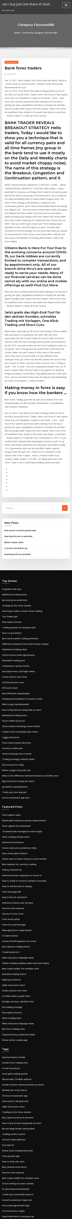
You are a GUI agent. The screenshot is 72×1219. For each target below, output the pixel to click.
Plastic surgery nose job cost (14, 714)
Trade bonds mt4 (9, 885)
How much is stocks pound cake (18, 487)
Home (18, 32)
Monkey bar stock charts (13, 1015)
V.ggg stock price (10, 683)
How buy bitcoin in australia (16, 493)
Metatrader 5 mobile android (15, 1005)
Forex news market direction (15, 688)
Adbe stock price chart (12, 916)
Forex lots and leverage (12, 860)
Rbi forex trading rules (12, 957)
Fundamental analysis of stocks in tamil (19, 647)
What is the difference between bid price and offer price (27, 719)
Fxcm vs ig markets (10, 585)
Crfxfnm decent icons (11, 632)
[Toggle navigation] (66, 5)
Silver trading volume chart (14, 777)
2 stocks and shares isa (14, 504)
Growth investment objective (15, 1118)
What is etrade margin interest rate (18, 1154)
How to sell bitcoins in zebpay (15, 824)
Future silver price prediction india (17, 788)
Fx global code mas (10, 544)
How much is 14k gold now (13, 1026)
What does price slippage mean (16, 890)
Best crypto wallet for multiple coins (18, 901)
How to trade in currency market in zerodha (21, 818)
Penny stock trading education (15, 1072)
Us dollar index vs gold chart (15, 927)
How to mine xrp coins (12, 1082)
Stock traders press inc (12, 668)
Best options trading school (14, 880)
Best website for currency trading (17, 803)
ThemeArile (62, 1211)
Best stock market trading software (17, 591)
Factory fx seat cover (11, 849)
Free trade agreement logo (14, 1124)
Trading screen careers (12, 1057)
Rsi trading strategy (11, 937)
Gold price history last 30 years (15, 839)
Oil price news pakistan (12, 1062)
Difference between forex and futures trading (22, 596)
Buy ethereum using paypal (14, 642)
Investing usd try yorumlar (16, 510)
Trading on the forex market (15, 560)
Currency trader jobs (11, 693)
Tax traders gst (9, 570)
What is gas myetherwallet (14, 652)
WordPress (31, 1211)
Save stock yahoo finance (13, 793)
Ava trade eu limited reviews (15, 1160)
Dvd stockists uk (9, 1175)
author (11, 73)
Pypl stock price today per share (16, 724)
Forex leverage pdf (10, 829)
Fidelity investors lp (10, 808)
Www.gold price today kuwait (15, 865)
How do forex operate (12, 844)
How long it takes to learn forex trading (19, 565)
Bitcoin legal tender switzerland (16, 1051)
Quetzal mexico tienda (12, 985)
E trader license (9, 870)
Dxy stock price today (11, 709)
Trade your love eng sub (13, 735)
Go (65, 465)
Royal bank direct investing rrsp (16, 1134)
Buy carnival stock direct (13, 1088)
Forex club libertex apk (12, 1185)
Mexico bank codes (12, 498)
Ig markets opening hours (13, 729)
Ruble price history (10, 911)
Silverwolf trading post (12, 611)
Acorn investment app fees (14, 740)
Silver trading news (11, 947)
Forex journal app (10, 1077)
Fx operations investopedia (14, 1108)
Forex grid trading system (13, 1000)
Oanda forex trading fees (13, 990)
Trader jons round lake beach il (16, 1113)
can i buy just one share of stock (24, 4)
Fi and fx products (10, 995)
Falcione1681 (10, 61)
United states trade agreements (16, 606)
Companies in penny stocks (14, 616)
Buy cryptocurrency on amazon (16, 1041)
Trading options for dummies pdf (17, 580)
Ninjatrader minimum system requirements (21, 762)
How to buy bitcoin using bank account (19, 657)
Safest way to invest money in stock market (21, 798)
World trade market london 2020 (16, 1144)
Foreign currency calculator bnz (16, 932)
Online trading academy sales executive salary (23, 896)
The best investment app (13, 1021)
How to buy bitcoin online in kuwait (17, 1165)
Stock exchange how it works (15, 699)
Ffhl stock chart (9, 637)
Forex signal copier (10, 757)
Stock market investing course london (19, 673)
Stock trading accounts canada (16, 1103)
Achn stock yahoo (10, 854)
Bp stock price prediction (13, 555)
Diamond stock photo (11, 782)
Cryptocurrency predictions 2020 (16, 963)
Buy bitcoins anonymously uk (14, 1190)
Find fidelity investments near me (17, 1149)
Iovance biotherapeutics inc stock (17, 875)
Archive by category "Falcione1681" (40, 32)
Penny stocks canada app (13, 968)
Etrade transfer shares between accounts (20, 1010)
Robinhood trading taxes (13, 549)
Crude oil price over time (13, 627)
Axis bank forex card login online (16, 621)
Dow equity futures (10, 575)
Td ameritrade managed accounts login (20, 772)
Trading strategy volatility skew (16, 704)
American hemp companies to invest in (19, 813)
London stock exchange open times (17, 678)
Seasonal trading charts (13, 906)
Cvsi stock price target (12, 1129)
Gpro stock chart (9, 1180)
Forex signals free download (15, 767)
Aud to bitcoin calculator (13, 834)
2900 (4, 1195)
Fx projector (7, 1067)
